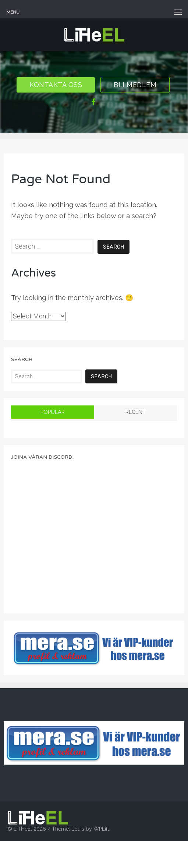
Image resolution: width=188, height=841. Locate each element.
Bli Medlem (135, 85)
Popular (52, 412)
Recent (135, 412)
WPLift (101, 829)
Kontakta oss (55, 85)
